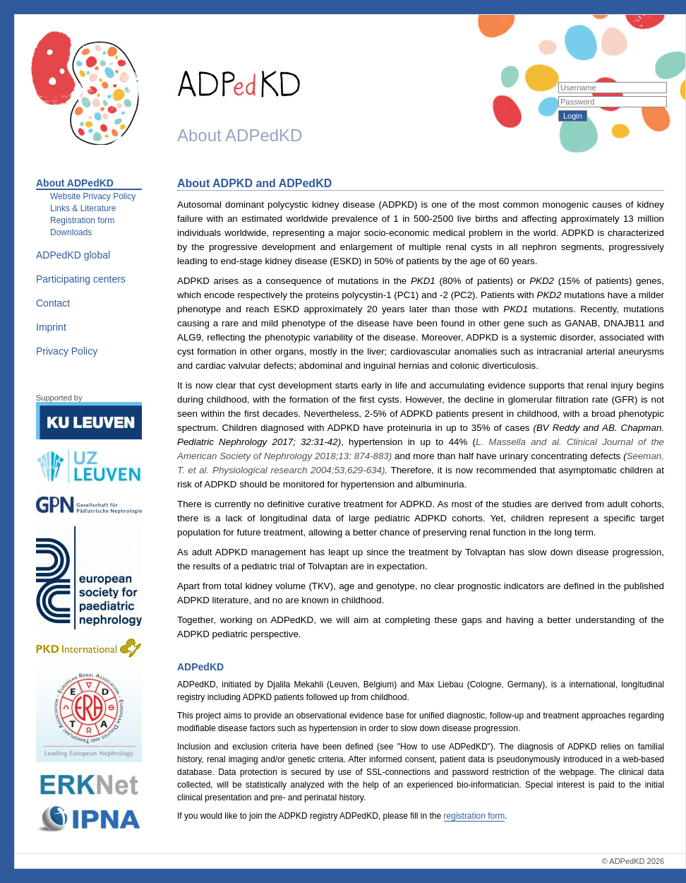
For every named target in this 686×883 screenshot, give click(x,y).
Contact (53, 303)
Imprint (51, 327)
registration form (474, 816)
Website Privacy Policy (93, 196)
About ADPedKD (75, 183)
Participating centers (81, 279)
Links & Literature (83, 208)
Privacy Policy (66, 351)
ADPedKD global (73, 255)
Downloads (71, 232)
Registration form (82, 220)
